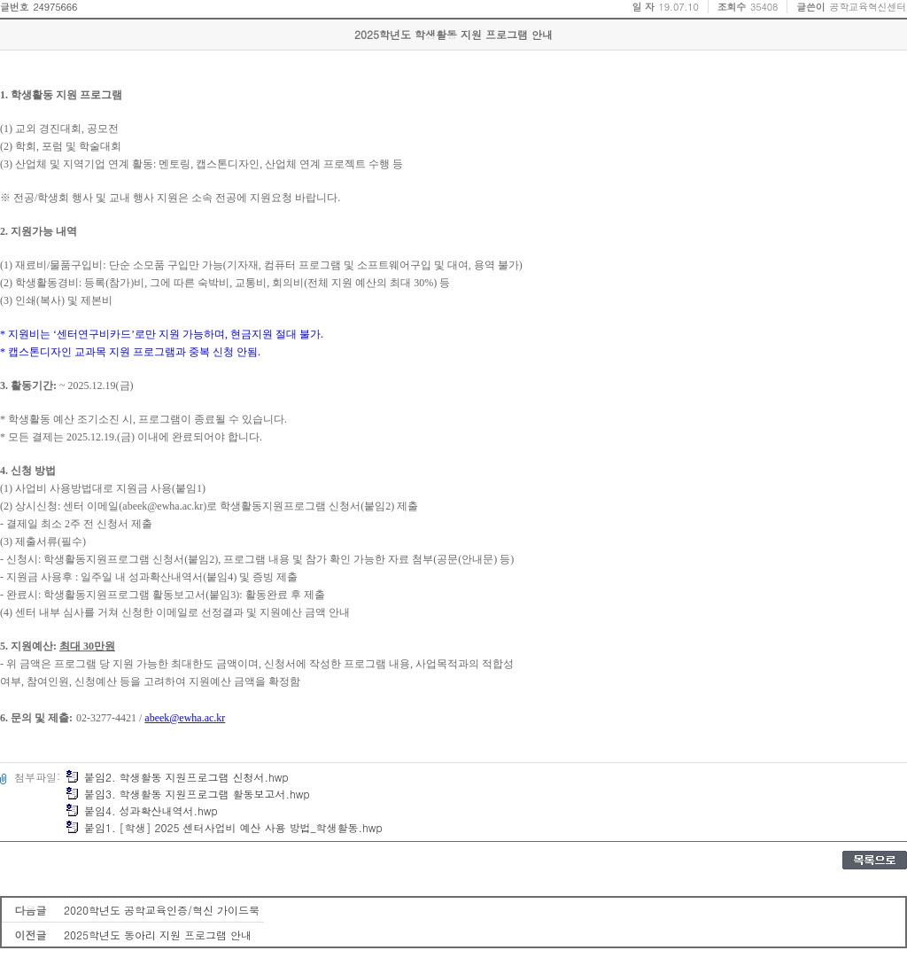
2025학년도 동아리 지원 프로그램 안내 (158, 934)
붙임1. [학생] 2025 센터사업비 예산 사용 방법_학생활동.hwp (224, 827)
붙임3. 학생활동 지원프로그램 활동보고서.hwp (188, 793)
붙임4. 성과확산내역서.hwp (142, 810)
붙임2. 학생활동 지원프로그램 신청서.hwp (177, 776)
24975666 (55, 6)
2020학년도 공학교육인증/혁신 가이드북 (162, 909)
